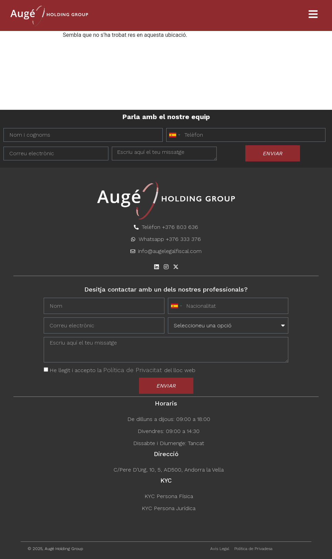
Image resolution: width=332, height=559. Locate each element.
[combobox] (174, 134)
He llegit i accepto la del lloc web (122, 370)
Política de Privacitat (133, 369)
